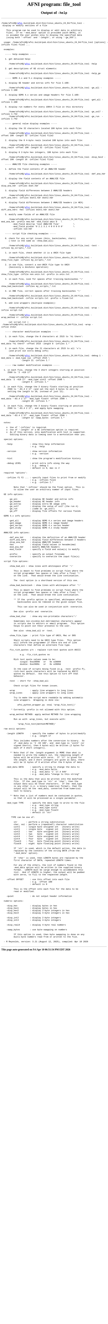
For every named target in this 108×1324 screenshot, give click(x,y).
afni (19, 23)
